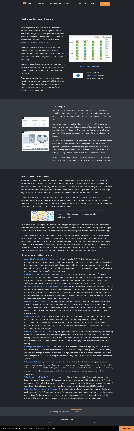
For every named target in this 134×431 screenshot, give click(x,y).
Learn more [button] (55, 428)
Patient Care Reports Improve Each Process (40, 389)
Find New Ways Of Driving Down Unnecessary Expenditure (45, 286)
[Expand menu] (46, 3)
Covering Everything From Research (37, 347)
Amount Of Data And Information (36, 301)
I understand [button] (126, 428)
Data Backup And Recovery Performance (39, 362)
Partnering (83, 423)
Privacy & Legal (98, 423)
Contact (51, 423)
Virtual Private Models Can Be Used (37, 377)
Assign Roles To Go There (33, 317)
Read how (61, 214)
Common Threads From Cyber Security (38, 332)
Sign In (93, 4)
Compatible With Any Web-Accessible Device (41, 259)
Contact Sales (83, 4)
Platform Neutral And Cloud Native (36, 274)
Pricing (66, 4)
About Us (35, 423)
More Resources (67, 420)
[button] (42, 4)
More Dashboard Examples (90, 67)
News (67, 423)
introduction (91, 75)
